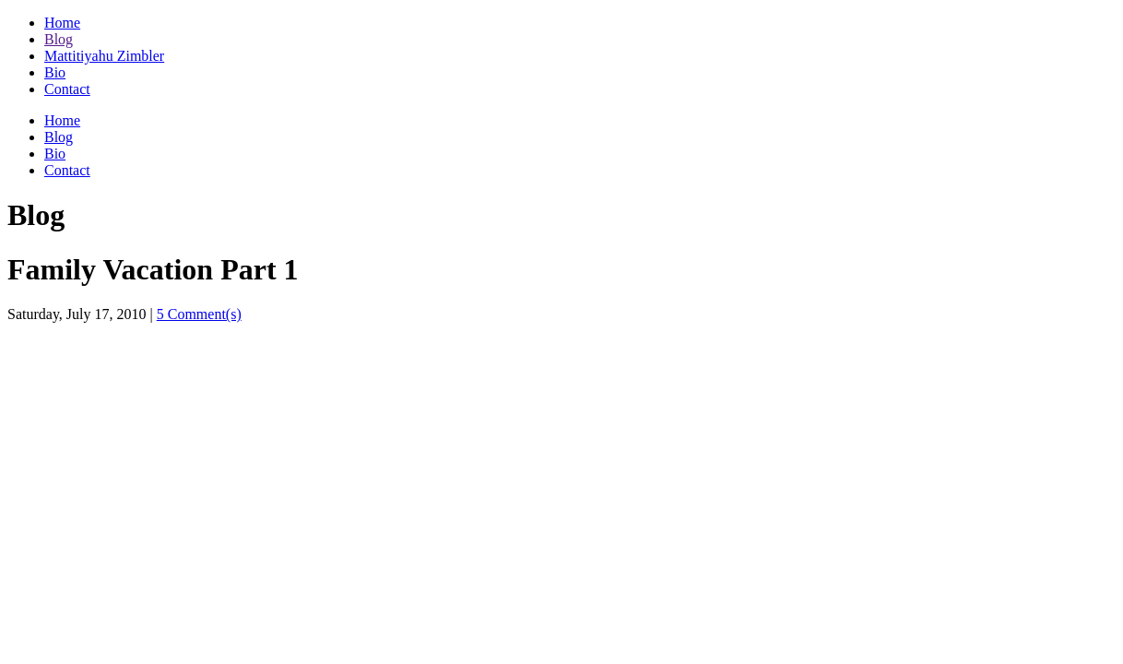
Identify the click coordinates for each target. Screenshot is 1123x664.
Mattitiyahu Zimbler (104, 56)
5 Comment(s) (199, 314)
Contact (67, 89)
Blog (58, 39)
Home (62, 22)
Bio (54, 72)
